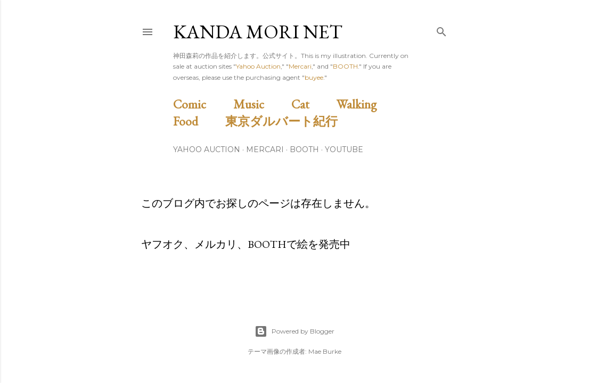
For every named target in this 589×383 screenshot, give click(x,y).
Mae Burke (324, 351)
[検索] (441, 29)
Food (198, 121)
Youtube (344, 149)
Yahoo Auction (258, 66)
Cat (312, 104)
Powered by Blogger (294, 331)
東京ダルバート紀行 (287, 121)
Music (261, 104)
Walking (369, 104)
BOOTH (345, 66)
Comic (202, 104)
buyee (314, 77)
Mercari (300, 66)
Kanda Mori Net (257, 31)
